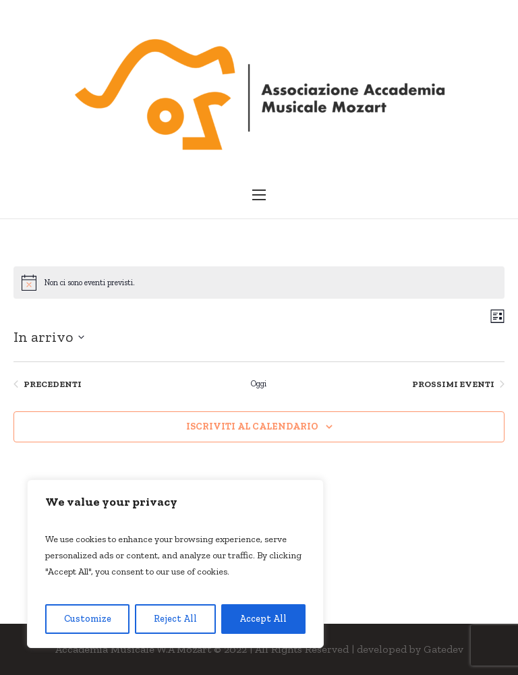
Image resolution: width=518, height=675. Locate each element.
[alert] (259, 282)
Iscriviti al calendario (252, 426)
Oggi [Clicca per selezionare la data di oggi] (258, 383)
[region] (175, 563)
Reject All (175, 618)
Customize (87, 618)
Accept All (263, 618)
